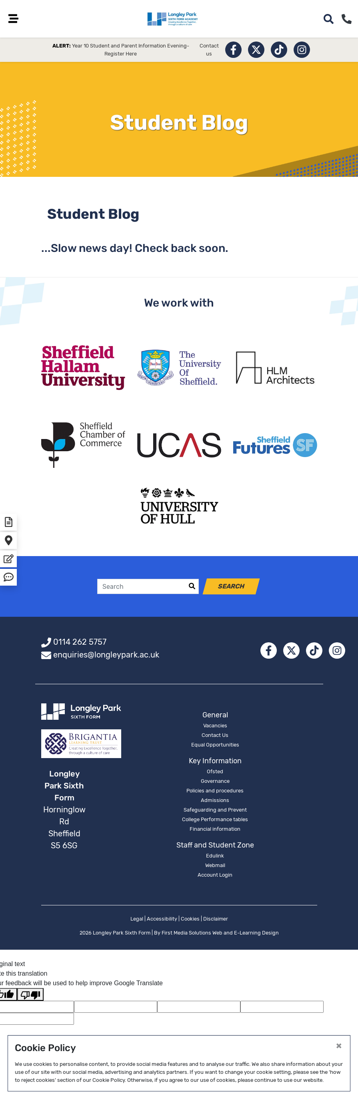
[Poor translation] (30, 996)
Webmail (215, 867)
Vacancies (215, 727)
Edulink (215, 857)
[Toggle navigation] (16, 19)
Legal (136, 920)
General (215, 716)
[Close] (339, 1045)
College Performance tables (215, 821)
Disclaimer (215, 920)
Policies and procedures (215, 792)
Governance (215, 783)
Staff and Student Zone (215, 846)
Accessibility (162, 920)
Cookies (190, 920)
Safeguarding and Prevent (215, 811)
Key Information (215, 762)
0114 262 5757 (79, 643)
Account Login (215, 876)
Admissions (215, 802)
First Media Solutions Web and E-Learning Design (220, 934)
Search (231, 588)
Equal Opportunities (215, 746)
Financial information (215, 831)
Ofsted (215, 773)
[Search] (141, 588)
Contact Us (215, 737)
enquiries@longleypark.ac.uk (106, 656)
